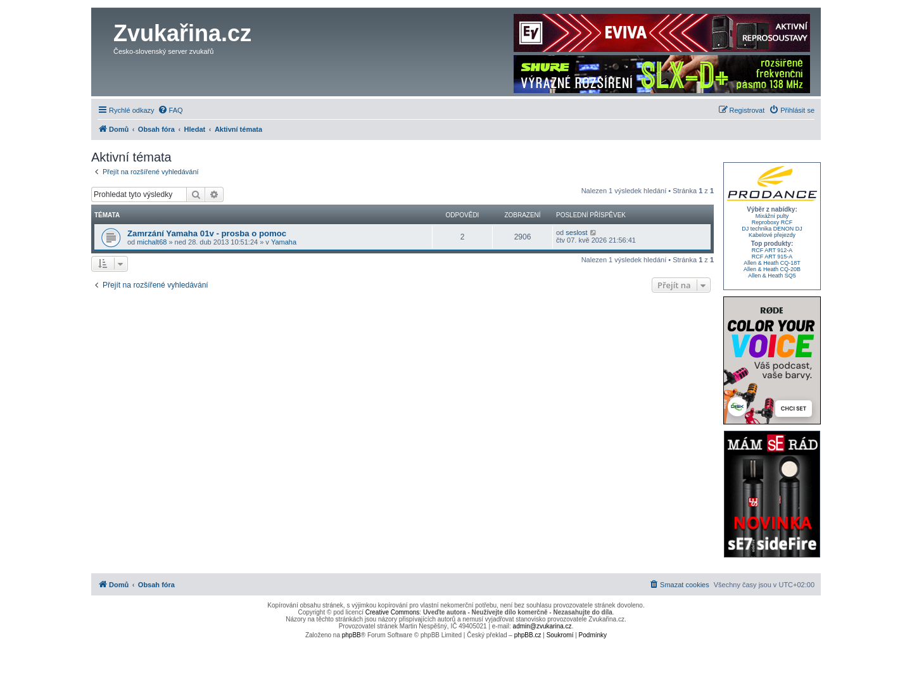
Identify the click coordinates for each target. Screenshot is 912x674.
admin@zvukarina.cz (542, 626)
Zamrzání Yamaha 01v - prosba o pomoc (206, 233)
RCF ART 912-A (772, 250)
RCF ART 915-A (772, 256)
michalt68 (152, 242)
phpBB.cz (528, 635)
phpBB (351, 635)
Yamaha (283, 242)
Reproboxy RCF (772, 222)
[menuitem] (170, 110)
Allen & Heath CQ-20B (772, 269)
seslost (576, 232)
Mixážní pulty (772, 216)
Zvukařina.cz (182, 33)
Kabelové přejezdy (772, 235)
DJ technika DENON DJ (772, 229)
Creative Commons (392, 612)
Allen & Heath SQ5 (772, 275)
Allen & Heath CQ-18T (772, 263)
